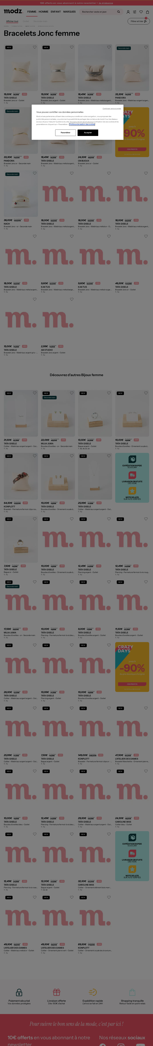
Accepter (88, 133)
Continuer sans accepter (112, 109)
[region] (77, 122)
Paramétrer (65, 133)
